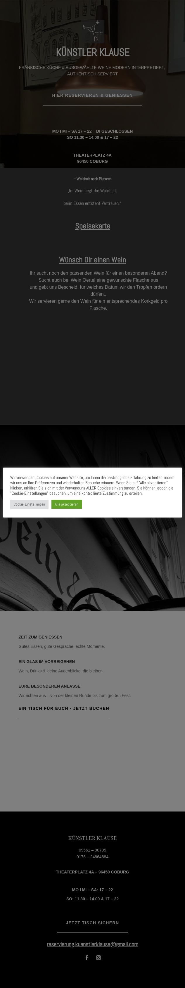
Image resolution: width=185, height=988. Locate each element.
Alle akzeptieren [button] (66, 504)
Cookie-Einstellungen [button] (29, 504)
